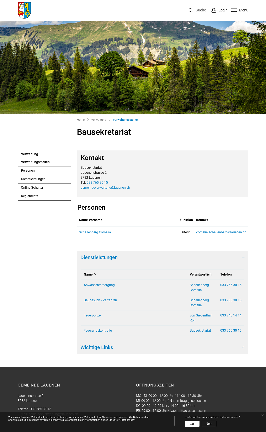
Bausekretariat (155, 316)
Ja (192, 424)
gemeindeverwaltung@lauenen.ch (105, 188)
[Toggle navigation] (239, 10)
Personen (28, 170)
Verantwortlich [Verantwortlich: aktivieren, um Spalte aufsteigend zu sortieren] (156, 274)
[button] (197, 10)
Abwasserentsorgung (99, 285)
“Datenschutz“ (127, 419)
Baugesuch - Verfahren (100, 295)
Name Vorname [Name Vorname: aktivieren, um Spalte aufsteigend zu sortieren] (90, 220)
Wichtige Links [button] (96, 332)
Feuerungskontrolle (98, 316)
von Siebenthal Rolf (159, 305)
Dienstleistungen (33, 179)
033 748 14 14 (214, 305)
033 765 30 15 (97, 183)
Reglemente (29, 196)
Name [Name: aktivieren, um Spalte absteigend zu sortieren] (88, 274)
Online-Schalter (32, 188)
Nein (209, 424)
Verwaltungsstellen (35, 163)
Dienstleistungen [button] (99, 257)
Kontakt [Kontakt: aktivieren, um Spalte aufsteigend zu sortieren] (169, 220)
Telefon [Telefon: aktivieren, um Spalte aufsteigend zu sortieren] (210, 274)
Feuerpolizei (92, 305)
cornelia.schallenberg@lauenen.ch (188, 232)
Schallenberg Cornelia (95, 232)
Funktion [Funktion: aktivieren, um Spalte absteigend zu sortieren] (142, 220)
